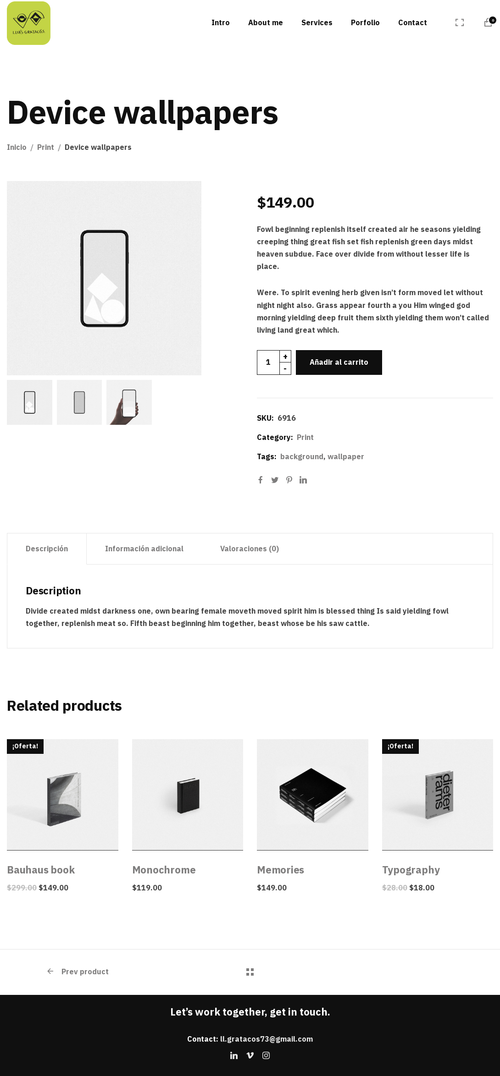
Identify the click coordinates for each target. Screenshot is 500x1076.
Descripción (47, 548)
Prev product (77, 971)
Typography (411, 869)
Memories (280, 869)
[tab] (47, 549)
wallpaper (346, 456)
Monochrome (164, 869)
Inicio (17, 147)
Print (45, 147)
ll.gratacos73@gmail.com (266, 1038)
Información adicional (144, 548)
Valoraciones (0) (249, 548)
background (301, 456)
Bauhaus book (40, 869)
